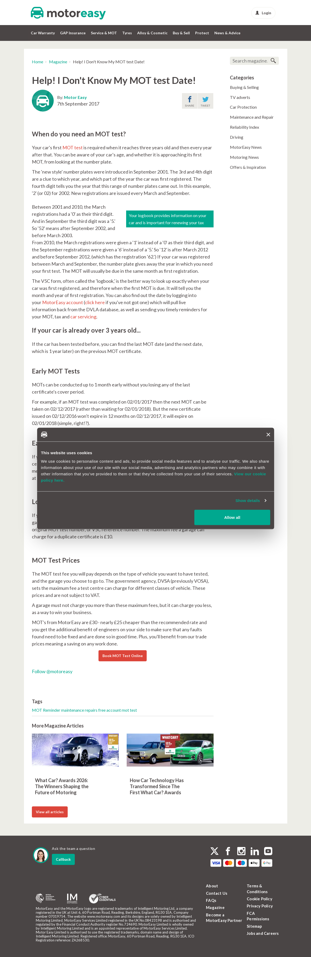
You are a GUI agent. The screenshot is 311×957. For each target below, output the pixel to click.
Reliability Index (244, 127)
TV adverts (240, 97)
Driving (236, 137)
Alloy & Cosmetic (152, 33)
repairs (91, 709)
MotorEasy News (246, 147)
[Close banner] (268, 435)
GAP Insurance (73, 33)
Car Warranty (43, 33)
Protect (202, 33)
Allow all (232, 517)
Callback (63, 859)
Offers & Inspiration (248, 167)
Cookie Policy (259, 898)
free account (110, 709)
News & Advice (227, 33)
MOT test (72, 147)
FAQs (211, 900)
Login (263, 13)
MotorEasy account (62, 302)
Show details (247, 500)
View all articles (50, 812)
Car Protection (243, 106)
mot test (129, 709)
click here (95, 302)
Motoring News (244, 157)
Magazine (58, 61)
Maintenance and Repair (252, 116)
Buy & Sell (181, 33)
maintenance (73, 709)
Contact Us (216, 893)
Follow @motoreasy (52, 671)
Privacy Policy (260, 905)
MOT (37, 709)
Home (37, 61)
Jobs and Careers (263, 933)
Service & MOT (104, 33)
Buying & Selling (244, 87)
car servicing (83, 316)
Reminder (52, 709)
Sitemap (254, 926)
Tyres (127, 33)
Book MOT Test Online (122, 655)
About (212, 885)
